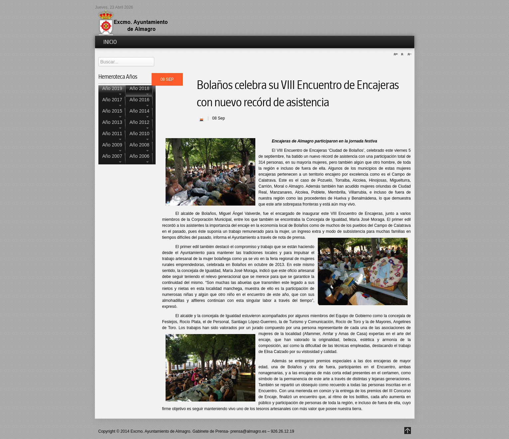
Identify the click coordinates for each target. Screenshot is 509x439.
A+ (397, 54)
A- (409, 54)
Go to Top (407, 430)
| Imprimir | (201, 119)
